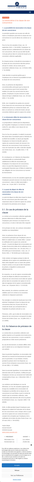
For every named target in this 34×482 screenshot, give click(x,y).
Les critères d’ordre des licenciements (24, 440)
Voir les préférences (17, 475)
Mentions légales (17, 479)
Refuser (17, 470)
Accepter (17, 465)
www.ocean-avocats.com (9, 432)
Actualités (6, 17)
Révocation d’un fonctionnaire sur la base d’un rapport (10, 441)
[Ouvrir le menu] (30, 12)
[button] (31, 445)
